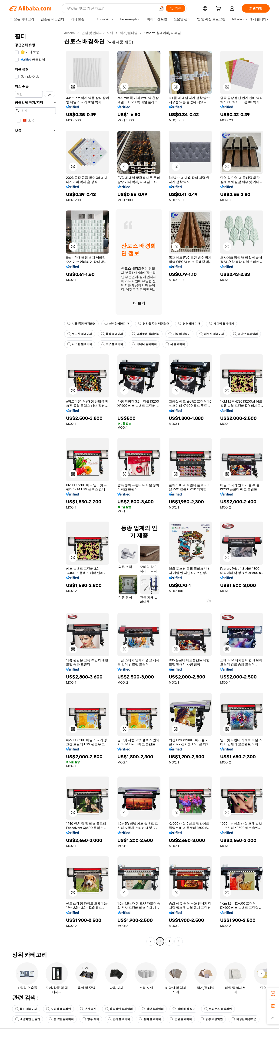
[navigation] (35, 487)
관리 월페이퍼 (119, 1019)
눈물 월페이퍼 (181, 1019)
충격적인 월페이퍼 (119, 1009)
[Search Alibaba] (110, 8)
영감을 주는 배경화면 (153, 324)
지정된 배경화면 (244, 1019)
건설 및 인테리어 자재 (97, 33)
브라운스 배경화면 (218, 1009)
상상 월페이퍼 (153, 1009)
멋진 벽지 (88, 1009)
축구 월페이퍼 (112, 344)
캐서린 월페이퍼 (211, 334)
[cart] (219, 9)
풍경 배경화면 (212, 1019)
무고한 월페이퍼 (79, 334)
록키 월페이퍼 (26, 1009)
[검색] (175, 8)
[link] (273, 994)
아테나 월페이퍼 (144, 344)
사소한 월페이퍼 (79, 344)
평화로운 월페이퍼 (145, 334)
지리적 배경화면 (58, 1009)
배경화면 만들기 (27, 1019)
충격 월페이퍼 (112, 334)
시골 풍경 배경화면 (81, 324)
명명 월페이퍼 (189, 324)
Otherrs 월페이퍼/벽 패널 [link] (162, 33)
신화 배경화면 (179, 334)
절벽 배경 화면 (184, 1009)
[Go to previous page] (150, 941)
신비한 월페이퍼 (116, 324)
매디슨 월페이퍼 (245, 334)
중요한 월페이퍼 (61, 1019)
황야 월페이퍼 (150, 1019)
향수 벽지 (91, 1019)
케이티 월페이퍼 (221, 324)
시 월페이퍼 (175, 344)
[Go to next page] (178, 941)
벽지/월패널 (128, 33)
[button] (161, 8)
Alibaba (69, 33)
